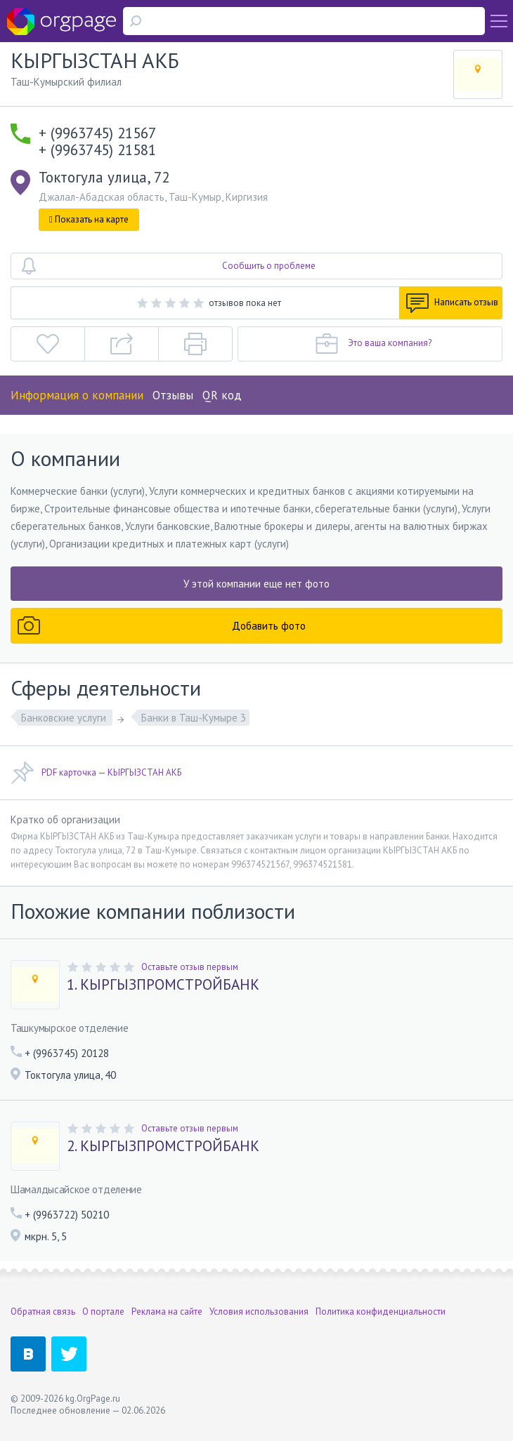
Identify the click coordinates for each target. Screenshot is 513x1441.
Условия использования (259, 1311)
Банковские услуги (65, 717)
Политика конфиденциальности (381, 1311)
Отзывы (172, 395)
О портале (103, 1311)
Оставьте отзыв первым (189, 967)
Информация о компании (77, 395)
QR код (222, 395)
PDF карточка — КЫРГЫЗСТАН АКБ (96, 773)
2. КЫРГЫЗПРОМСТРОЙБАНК (163, 1146)
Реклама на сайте (166, 1311)
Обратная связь (43, 1311)
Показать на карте (89, 219)
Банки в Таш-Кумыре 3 (193, 717)
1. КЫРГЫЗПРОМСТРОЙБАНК (163, 984)
